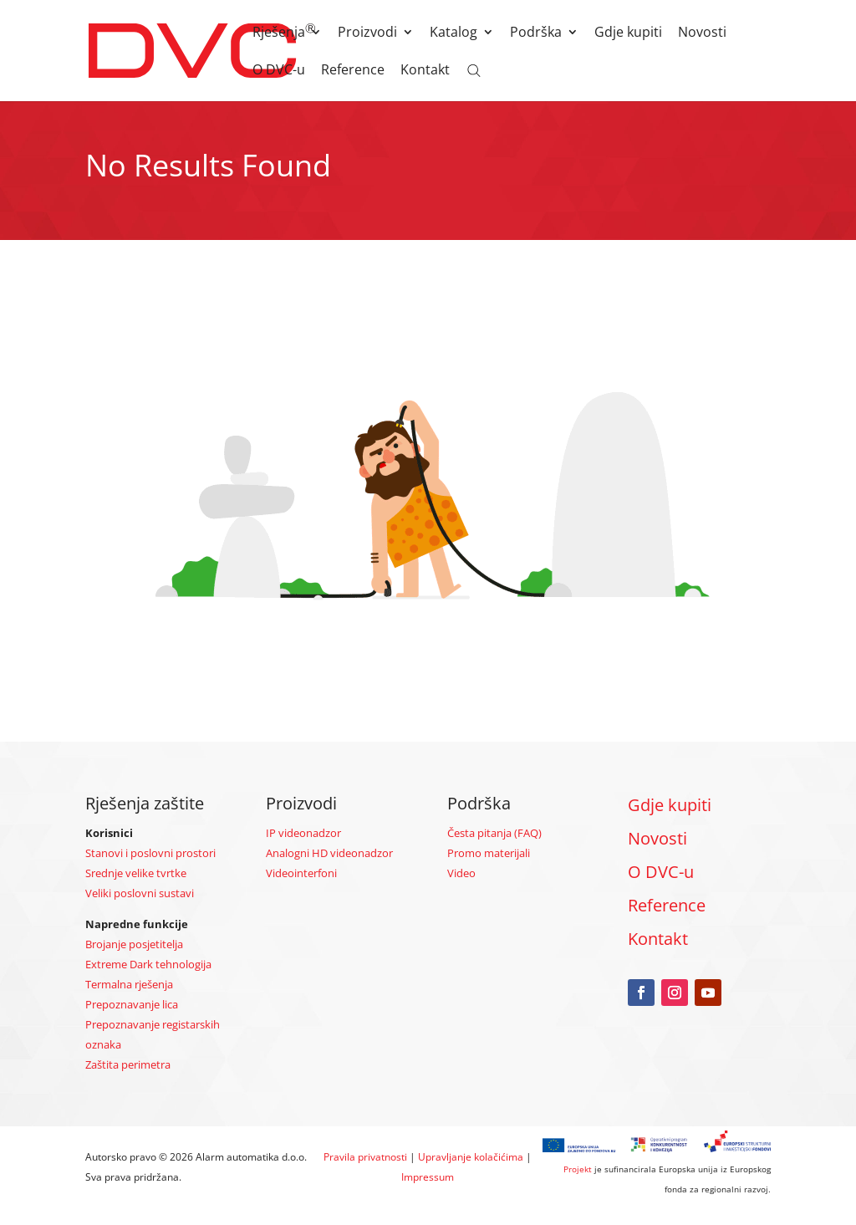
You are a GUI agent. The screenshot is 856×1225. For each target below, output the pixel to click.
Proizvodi (367, 33)
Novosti (702, 33)
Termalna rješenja (129, 984)
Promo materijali (488, 852)
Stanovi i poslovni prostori (150, 852)
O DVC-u (278, 71)
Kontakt (425, 71)
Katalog (453, 33)
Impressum (427, 1177)
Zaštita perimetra (128, 1064)
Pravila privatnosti (365, 1157)
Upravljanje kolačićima (470, 1157)
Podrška (536, 33)
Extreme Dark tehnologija (148, 964)
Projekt (577, 1169)
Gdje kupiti (628, 33)
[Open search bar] (474, 69)
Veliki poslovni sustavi (139, 893)
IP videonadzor (303, 832)
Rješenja (278, 33)
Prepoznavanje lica (131, 1004)
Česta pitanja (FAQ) (494, 832)
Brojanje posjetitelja (134, 944)
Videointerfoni (301, 872)
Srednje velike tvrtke (135, 872)
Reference (353, 71)
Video (461, 872)
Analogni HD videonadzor (329, 852)
